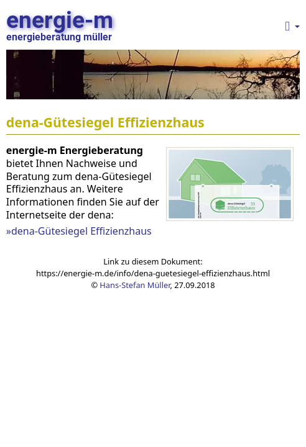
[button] (292, 27)
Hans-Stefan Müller (135, 285)
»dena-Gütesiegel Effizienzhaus (79, 231)
